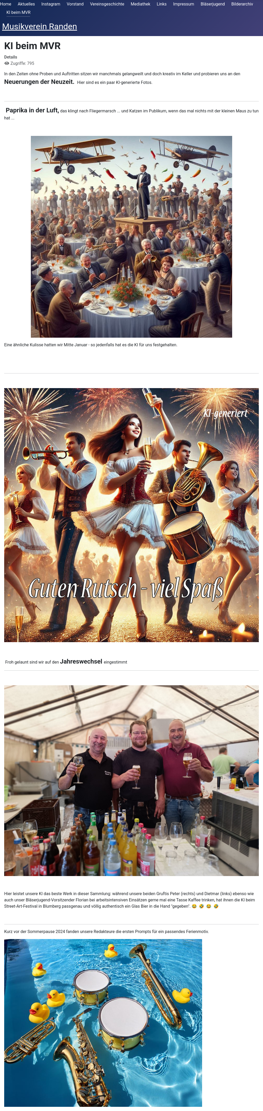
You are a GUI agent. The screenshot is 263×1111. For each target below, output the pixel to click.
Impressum (183, 4)
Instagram (50, 4)
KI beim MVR (19, 12)
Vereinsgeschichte (107, 4)
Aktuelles (26, 4)
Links (162, 4)
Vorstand (75, 4)
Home (5, 4)
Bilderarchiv (242, 4)
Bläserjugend (213, 4)
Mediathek (140, 4)
